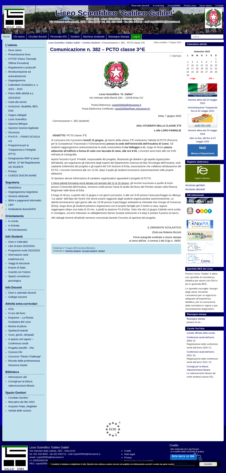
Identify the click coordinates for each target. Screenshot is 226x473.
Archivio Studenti (73, 251)
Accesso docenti (195, 189)
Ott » (211, 78)
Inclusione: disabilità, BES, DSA (23, 108)
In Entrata (13, 225)
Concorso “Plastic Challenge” (24, 356)
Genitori (75, 36)
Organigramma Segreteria (23, 192)
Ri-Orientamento (17, 229)
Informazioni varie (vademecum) (18, 256)
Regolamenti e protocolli (21, 67)
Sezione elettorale (18, 196)
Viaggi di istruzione (19, 263)
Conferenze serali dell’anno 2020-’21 (200, 339)
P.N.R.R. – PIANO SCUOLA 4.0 (24, 138)
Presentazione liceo (19, 54)
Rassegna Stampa (118, 36)
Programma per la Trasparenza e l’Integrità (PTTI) (22, 149)
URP (11, 204)
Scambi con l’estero (19, 272)
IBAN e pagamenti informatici (24, 200)
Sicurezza (13, 132)
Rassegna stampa (196, 318)
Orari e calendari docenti (22, 292)
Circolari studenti (89, 251)
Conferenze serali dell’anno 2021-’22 (200, 354)
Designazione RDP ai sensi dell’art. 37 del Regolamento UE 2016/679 (24, 162)
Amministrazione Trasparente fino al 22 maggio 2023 (202, 109)
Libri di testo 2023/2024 (21, 246)
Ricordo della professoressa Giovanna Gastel (24, 362)
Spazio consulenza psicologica (19, 278)
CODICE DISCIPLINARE (22, 175)
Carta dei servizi (17, 102)
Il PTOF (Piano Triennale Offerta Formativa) (22, 61)
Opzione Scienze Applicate (23, 128)
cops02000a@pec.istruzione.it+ (132, 108)
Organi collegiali (17, 115)
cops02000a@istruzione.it (126, 105)
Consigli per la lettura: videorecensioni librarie (21, 383)
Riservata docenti (140, 5)
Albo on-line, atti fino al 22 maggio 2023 (202, 140)
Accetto (208, 464)
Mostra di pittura (17, 326)
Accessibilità (174, 5)
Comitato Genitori (18, 397)
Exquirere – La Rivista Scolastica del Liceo (20, 319)
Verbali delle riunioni (19, 410)
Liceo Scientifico (17, 119)
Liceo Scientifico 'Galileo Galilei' (114, 13)
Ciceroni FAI (15, 352)
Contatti (219, 5)
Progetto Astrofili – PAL (21, 347)
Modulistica (14, 187)
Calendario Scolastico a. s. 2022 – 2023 (23, 86)
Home (6, 36)
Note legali (129, 454)
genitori (101, 251)
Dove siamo (206, 5)
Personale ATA (58, 36)
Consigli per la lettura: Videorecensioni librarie (198, 368)
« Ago (192, 78)
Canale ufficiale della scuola (201, 333)
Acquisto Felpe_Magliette (22, 406)
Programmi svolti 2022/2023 (24, 250)
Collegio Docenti (17, 297)
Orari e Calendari (18, 241)
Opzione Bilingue (18, 123)
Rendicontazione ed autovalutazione (19, 73)
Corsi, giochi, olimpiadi (21, 334)
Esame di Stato (17, 267)
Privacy (12, 171)
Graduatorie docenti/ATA (22, 209)
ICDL (11, 309)
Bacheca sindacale (94, 36)
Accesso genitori (195, 185)
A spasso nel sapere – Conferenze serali (20, 341)
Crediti (127, 450)
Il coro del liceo (16, 313)
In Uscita (13, 221)
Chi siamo (19, 36)
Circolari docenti (37, 36)
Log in (136, 36)
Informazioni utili (17, 377)
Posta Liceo (190, 5)
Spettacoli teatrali (18, 330)
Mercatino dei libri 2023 (21, 402)
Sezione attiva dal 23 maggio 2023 (203, 93)
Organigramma (16, 80)
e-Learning (158, 5)
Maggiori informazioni (185, 464)
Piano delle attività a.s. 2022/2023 (21, 95)
